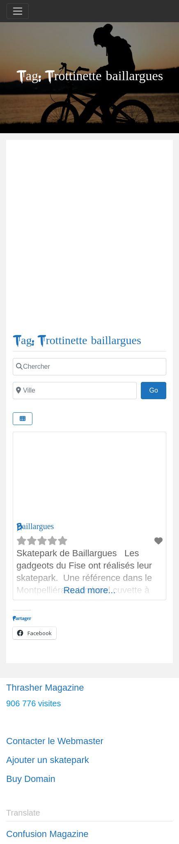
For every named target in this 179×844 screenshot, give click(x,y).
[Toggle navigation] (18, 11)
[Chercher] (89, 366)
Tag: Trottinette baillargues (77, 341)
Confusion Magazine (47, 834)
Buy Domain (30, 779)
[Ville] (75, 390)
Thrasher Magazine (45, 687)
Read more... (89, 590)
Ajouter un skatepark (47, 760)
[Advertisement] (89, 240)
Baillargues (35, 526)
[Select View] (22, 418)
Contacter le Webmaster (54, 741)
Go (157, 389)
